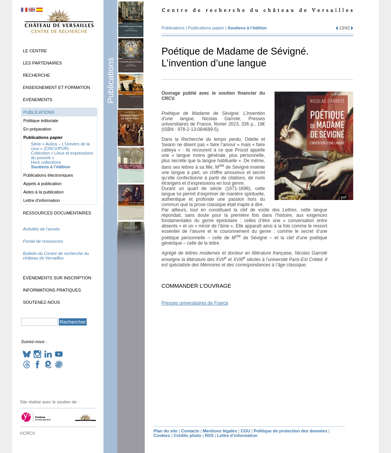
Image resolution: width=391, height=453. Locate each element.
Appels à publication (42, 183)
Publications (110, 80)
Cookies (161, 435)
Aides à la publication (43, 192)
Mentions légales (220, 431)
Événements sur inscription (57, 278)
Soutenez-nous (41, 302)
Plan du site (165, 431)
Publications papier (206, 28)
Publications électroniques (48, 175)
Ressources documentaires (57, 213)
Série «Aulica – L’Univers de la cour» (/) (60, 146)
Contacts (190, 431)
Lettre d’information (41, 200)
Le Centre (35, 50)
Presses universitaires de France (195, 303)
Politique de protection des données (290, 431)
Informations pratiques (52, 290)
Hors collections (46, 162)
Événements (37, 99)
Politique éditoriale (40, 120)
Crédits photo (188, 435)
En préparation (37, 129)
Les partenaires (42, 63)
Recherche (36, 75)
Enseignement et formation (56, 87)
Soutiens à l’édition (247, 28)
